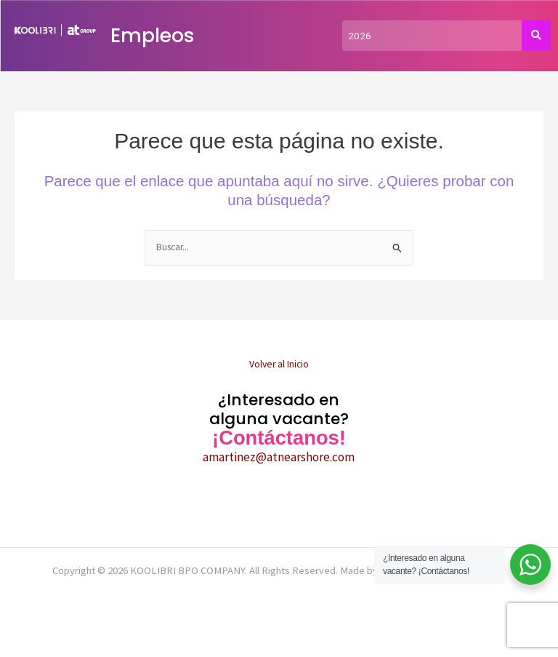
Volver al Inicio (279, 364)
